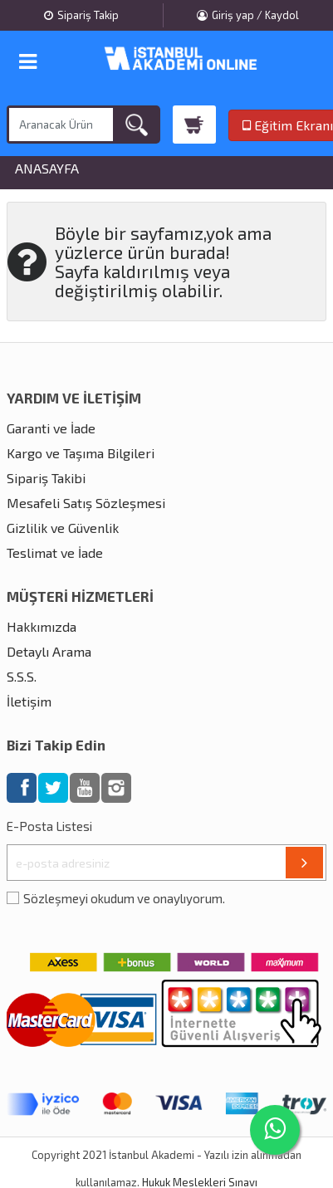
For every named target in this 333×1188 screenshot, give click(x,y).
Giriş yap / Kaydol (248, 15)
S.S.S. (22, 676)
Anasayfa (47, 168)
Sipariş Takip (81, 15)
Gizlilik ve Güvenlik (63, 527)
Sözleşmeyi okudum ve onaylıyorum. (124, 898)
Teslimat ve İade (55, 552)
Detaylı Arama (49, 651)
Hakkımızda (41, 626)
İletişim (29, 701)
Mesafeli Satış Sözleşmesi (86, 503)
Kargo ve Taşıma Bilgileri (80, 453)
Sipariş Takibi (46, 478)
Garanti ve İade (51, 428)
